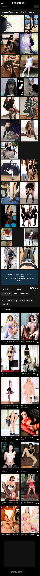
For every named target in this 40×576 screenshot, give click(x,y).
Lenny (34, 290)
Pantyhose (29, 301)
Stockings (22, 301)
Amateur (10, 301)
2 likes (7, 288)
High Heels (5, 304)
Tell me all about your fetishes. (19, 278)
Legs (16, 301)
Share (15, 293)
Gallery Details (6, 293)
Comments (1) (24, 293)
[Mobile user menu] (2, 2)
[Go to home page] (23, 2)
